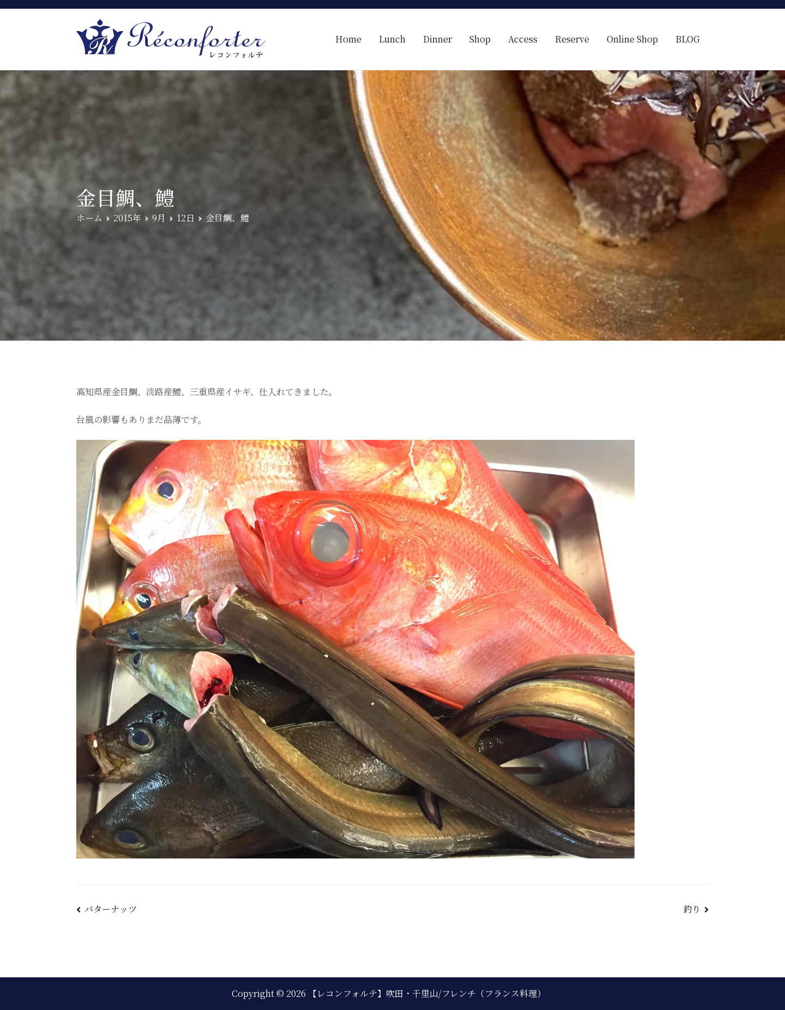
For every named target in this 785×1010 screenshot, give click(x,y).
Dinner (437, 39)
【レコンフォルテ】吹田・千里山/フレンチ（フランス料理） (427, 993)
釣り (692, 909)
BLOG (687, 39)
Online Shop (632, 39)
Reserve (572, 39)
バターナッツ (110, 909)
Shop (480, 39)
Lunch (392, 39)
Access (523, 39)
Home (348, 39)
